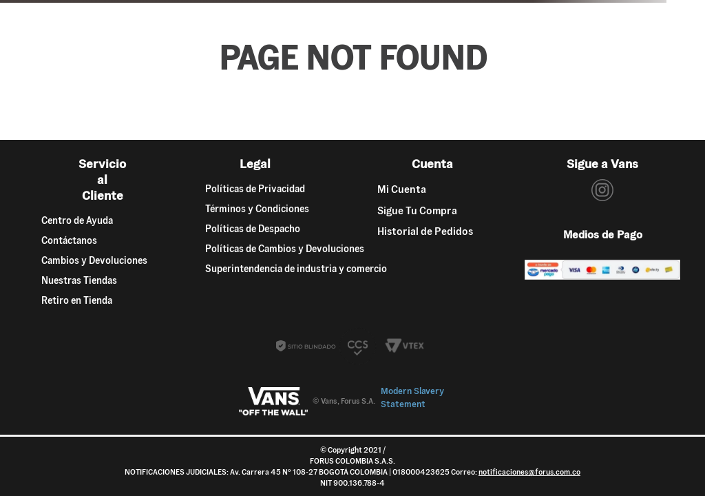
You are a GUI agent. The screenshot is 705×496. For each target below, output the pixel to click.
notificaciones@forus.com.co (529, 472)
